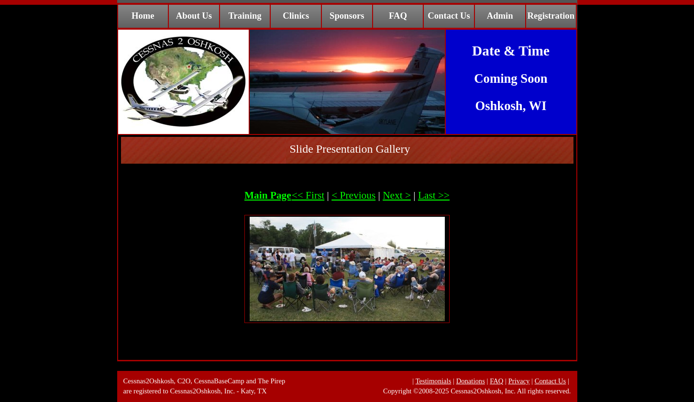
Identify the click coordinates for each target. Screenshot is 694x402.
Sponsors (347, 16)
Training (245, 16)
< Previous (353, 195)
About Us (194, 16)
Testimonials (434, 381)
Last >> (434, 195)
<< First (308, 195)
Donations (470, 381)
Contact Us (449, 16)
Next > (397, 195)
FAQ (398, 16)
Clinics (296, 16)
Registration (551, 16)
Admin (500, 16)
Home (143, 16)
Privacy (519, 381)
